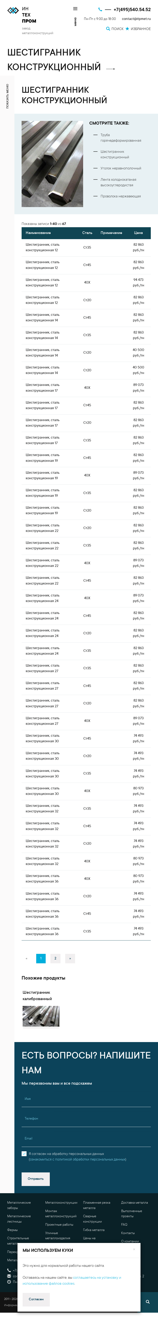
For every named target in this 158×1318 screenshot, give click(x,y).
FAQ (124, 1241)
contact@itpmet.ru (136, 19)
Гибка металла (94, 1246)
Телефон (31, 1135)
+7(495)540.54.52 (132, 10)
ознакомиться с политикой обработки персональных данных (77, 1176)
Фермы (12, 1246)
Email (28, 1155)
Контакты (128, 1249)
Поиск (90, 1287)
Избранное (94, 1298)
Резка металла (56, 1271)
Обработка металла (59, 1263)
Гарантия (128, 1266)
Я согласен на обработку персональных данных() (77, 1173)
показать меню (7, 96)
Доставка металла (134, 1219)
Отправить (36, 1195)
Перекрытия (16, 1268)
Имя (28, 1115)
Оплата (126, 1274)
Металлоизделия (20, 1276)
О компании (130, 1257)
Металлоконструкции (61, 1219)
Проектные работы (59, 1241)
